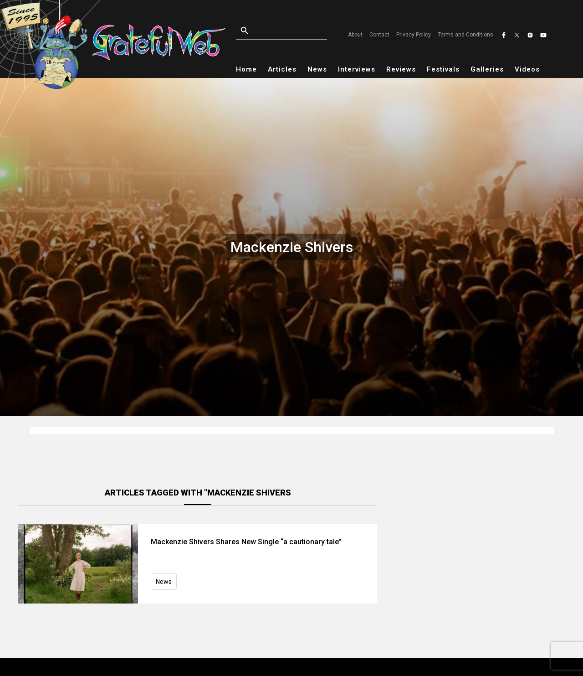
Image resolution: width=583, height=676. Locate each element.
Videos (527, 69)
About (355, 34)
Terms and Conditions (465, 34)
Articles (282, 69)
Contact (379, 34)
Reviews (401, 69)
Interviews (356, 69)
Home (246, 69)
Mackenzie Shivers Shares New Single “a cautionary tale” (246, 541)
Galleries (487, 69)
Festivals (443, 69)
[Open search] (284, 31)
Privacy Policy (413, 34)
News (317, 69)
